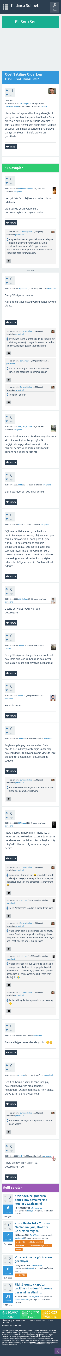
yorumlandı (19, 235)
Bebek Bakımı (19, 1321)
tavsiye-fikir (20, 1242)
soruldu (44, 106)
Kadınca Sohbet (25, 5)
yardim (18, 1249)
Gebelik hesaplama (37, 1321)
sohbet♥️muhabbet (36, 1242)
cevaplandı (18, 191)
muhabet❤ (20, 1246)
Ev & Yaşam (35, 1235)
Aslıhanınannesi (22, 1299)
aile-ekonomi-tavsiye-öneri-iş (39, 1246)
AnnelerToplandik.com (11, 1325)
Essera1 (30, 1268)
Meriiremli (19, 1238)
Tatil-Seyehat (25, 103)
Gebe (51, 1321)
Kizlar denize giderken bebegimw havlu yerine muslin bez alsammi (31, 1199)
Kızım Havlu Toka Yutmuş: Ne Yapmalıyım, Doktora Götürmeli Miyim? (32, 1227)
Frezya (30, 1211)
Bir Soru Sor (25, 22)
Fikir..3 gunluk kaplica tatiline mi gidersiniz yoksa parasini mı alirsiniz (33, 1288)
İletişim (6, 1321)
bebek (6, 1323)
